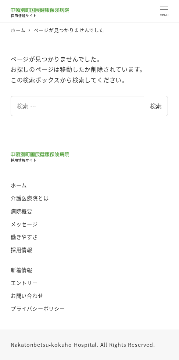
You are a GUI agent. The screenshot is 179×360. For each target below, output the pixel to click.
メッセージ (24, 224)
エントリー (24, 283)
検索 (156, 105)
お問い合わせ (27, 295)
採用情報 (21, 249)
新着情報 (21, 270)
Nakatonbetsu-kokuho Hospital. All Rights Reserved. (83, 344)
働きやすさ (24, 237)
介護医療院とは (30, 198)
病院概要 (21, 211)
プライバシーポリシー (38, 308)
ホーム (19, 185)
